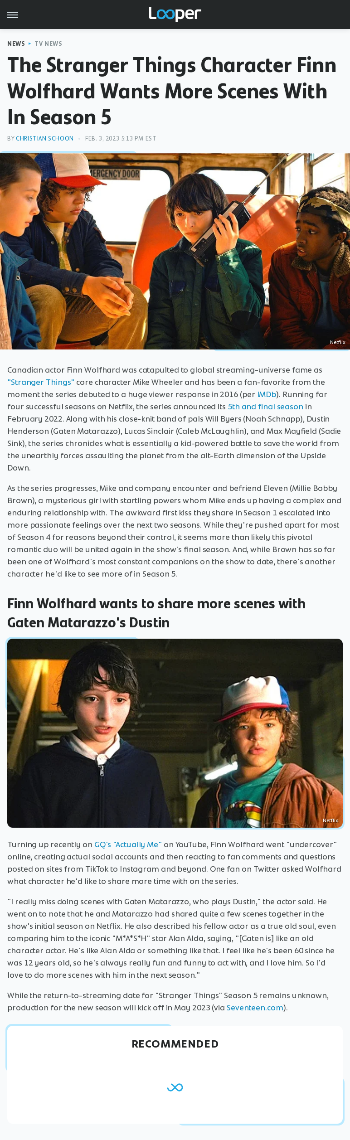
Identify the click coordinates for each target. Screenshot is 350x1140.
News (16, 44)
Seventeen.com (255, 1007)
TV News (48, 44)
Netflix (337, 342)
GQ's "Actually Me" (128, 844)
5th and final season (265, 406)
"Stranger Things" (40, 382)
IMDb (267, 394)
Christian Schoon (45, 138)
